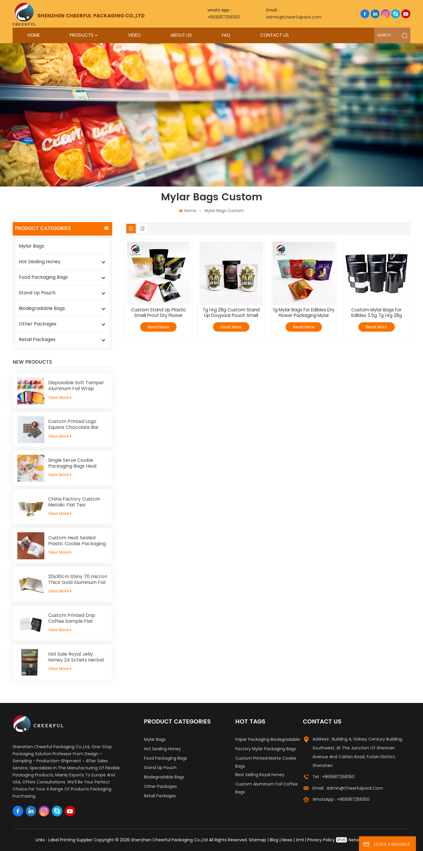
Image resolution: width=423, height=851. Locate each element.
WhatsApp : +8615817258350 (341, 799)
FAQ (226, 35)
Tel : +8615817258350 (334, 777)
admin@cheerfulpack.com (293, 13)
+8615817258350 (223, 13)
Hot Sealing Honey (40, 261)
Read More (158, 327)
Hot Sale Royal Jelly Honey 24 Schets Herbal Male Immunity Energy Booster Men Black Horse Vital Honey (77, 657)
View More (59, 397)
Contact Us (274, 35)
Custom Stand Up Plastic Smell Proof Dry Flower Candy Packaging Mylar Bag (158, 312)
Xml (300, 840)
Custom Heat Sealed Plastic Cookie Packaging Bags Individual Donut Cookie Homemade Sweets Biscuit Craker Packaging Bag (77, 541)
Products (81, 35)
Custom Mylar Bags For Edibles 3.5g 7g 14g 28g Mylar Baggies (376, 312)
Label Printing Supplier (70, 840)
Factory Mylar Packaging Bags (265, 749)
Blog (274, 840)
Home (34, 35)
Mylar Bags (31, 246)
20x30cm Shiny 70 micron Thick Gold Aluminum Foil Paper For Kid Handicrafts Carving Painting (77, 579)
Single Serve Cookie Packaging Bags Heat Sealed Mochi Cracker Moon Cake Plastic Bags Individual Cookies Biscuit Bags (76, 463)
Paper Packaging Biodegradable (267, 739)
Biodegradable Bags (42, 308)
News (287, 840)
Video (134, 35)
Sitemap (257, 840)
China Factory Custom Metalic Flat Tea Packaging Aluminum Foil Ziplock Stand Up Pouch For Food (76, 502)
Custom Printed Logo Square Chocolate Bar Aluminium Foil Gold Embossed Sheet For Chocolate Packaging (73, 424)
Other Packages (37, 323)
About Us (181, 35)
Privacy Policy (321, 840)
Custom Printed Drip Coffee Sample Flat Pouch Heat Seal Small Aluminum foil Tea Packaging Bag (74, 618)
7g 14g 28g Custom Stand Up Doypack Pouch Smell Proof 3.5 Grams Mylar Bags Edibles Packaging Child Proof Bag (231, 312)
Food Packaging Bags (43, 277)
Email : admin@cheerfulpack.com (348, 788)
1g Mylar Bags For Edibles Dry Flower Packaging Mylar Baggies (304, 312)
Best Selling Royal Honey (259, 775)
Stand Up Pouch (37, 292)
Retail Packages (37, 339)
